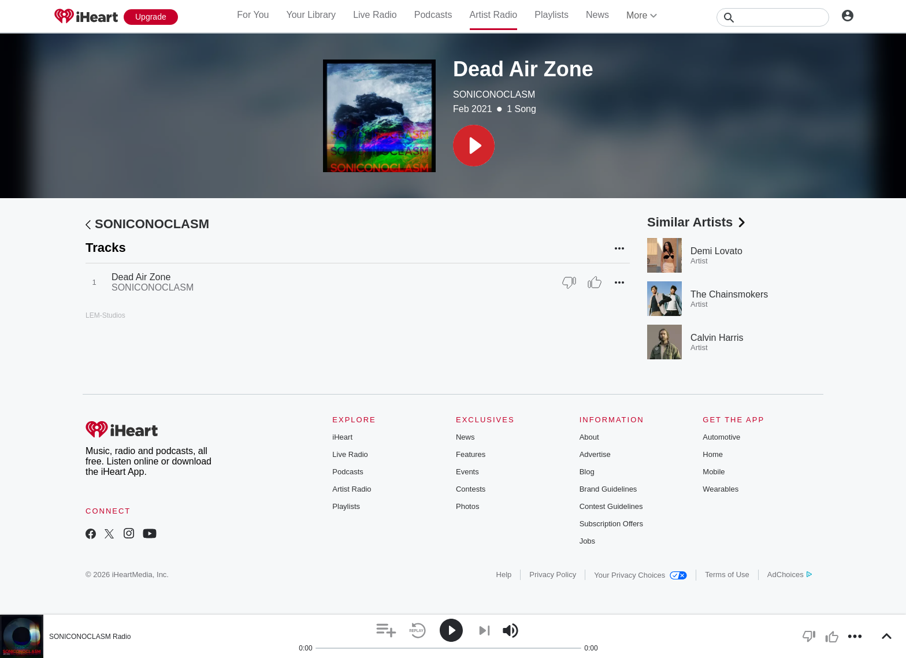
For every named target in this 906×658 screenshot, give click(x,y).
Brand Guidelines (608, 489)
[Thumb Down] (569, 282)
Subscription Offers (611, 523)
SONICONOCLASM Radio (90, 637)
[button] (474, 145)
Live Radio (375, 15)
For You (253, 15)
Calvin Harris (717, 338)
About (589, 437)
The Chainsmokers (729, 294)
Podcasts (433, 15)
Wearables (720, 489)
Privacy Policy (552, 574)
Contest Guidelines (611, 506)
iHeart (342, 437)
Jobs (587, 541)
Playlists (551, 15)
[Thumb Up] (594, 282)
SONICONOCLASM (494, 94)
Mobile (714, 471)
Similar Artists (697, 222)
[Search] (772, 17)
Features (470, 454)
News (597, 15)
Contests (470, 489)
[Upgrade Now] (151, 17)
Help (504, 574)
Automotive (721, 437)
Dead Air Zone (141, 277)
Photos (467, 506)
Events (467, 471)
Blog (587, 471)
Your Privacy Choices (640, 575)
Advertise (595, 454)
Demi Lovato (716, 251)
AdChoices (789, 574)
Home (713, 454)
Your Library (311, 15)
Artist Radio (494, 15)
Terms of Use (727, 574)
